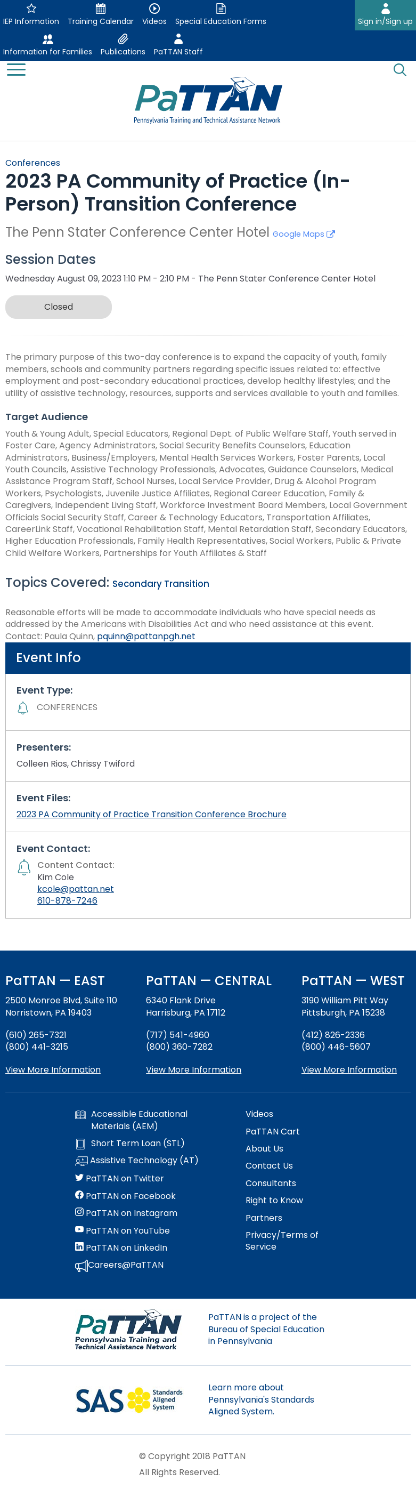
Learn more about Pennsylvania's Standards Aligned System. (261, 1399)
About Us (264, 1149)
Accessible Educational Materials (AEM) (131, 1120)
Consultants (271, 1183)
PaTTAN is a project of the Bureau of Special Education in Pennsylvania (266, 1329)
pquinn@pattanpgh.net (146, 636)
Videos (259, 1114)
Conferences (32, 163)
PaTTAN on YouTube (122, 1231)
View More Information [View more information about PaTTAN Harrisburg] (193, 1070)
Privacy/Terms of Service (282, 1241)
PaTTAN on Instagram (126, 1213)
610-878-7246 (67, 901)
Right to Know (274, 1200)
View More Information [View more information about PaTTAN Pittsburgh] (349, 1070)
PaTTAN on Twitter (119, 1179)
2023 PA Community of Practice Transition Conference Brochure (152, 814)
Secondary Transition (160, 583)
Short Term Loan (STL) (130, 1143)
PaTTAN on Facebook (125, 1196)
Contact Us (269, 1166)
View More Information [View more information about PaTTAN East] (53, 1070)
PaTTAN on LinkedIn (121, 1248)
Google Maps (304, 234)
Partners (264, 1218)
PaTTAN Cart (273, 1132)
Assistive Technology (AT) (137, 1161)
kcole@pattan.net (75, 889)
